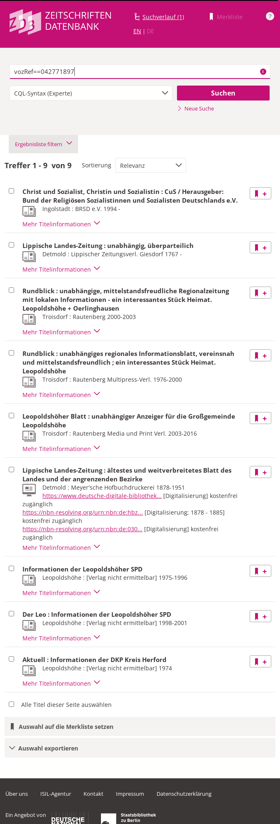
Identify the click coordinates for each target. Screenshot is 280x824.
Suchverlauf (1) (163, 17)
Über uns (16, 793)
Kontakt (93, 793)
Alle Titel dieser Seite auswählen (66, 705)
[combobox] (91, 93)
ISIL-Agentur (55, 793)
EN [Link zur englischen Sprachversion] (137, 31)
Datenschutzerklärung (184, 793)
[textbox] (140, 71)
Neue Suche (195, 108)
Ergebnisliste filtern (43, 144)
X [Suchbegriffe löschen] (263, 71)
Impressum (130, 793)
